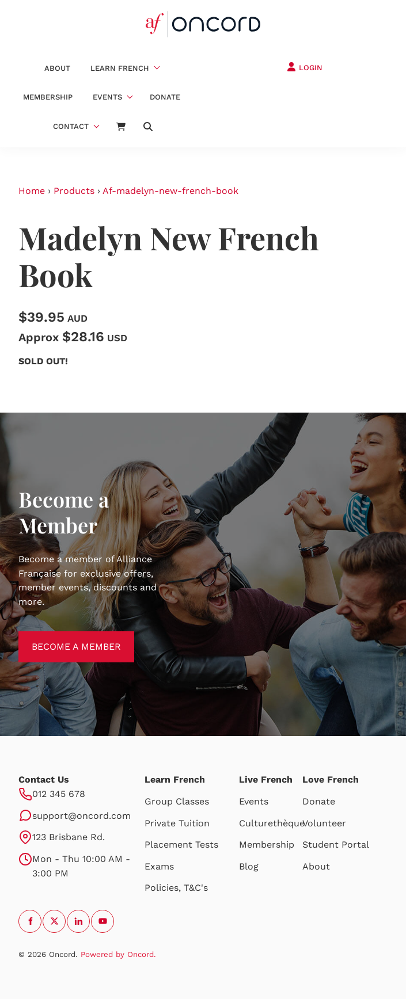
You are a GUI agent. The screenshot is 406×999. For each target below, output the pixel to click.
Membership (48, 97)
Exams (159, 866)
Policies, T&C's (176, 887)
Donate (165, 97)
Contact (71, 126)
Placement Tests (181, 844)
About (57, 68)
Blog (249, 866)
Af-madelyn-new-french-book (170, 190)
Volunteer (324, 823)
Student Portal (335, 844)
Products (74, 190)
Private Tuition (177, 823)
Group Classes (177, 801)
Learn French (119, 68)
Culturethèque (272, 823)
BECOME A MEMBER (63, 637)
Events (107, 97)
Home (31, 190)
